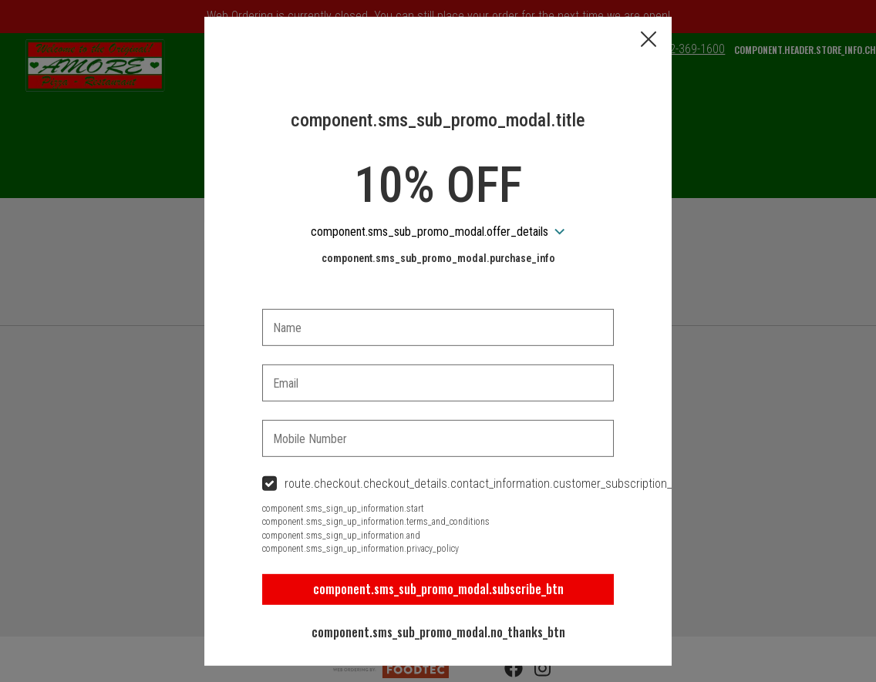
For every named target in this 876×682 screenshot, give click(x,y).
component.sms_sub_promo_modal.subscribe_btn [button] (438, 589)
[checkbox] (438, 484)
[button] (648, 40)
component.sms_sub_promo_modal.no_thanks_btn (438, 632)
